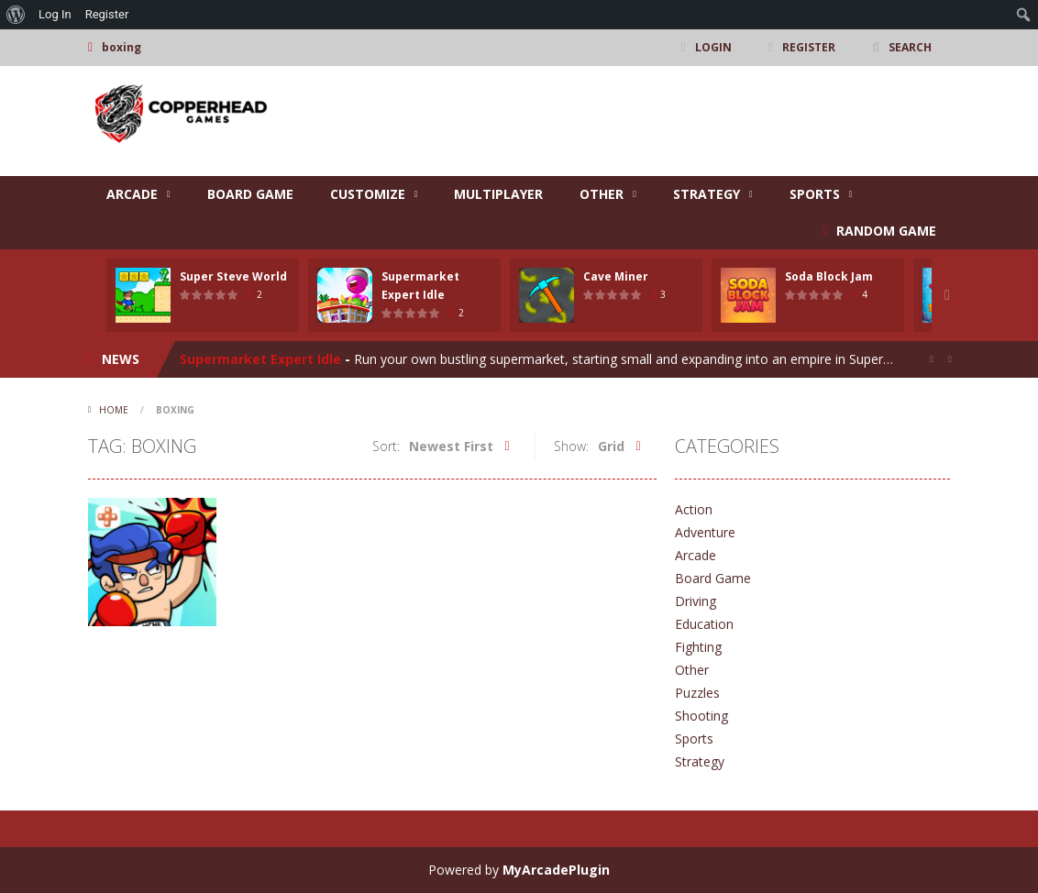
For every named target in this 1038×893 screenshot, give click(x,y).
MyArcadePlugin (556, 869)
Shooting (701, 715)
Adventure (705, 532)
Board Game (250, 194)
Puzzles (697, 692)
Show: (571, 446)
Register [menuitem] (107, 14)
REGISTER (808, 47)
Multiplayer (498, 194)
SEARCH (910, 47)
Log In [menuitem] (55, 14)
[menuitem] (16, 14)
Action (693, 509)
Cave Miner (615, 276)
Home (113, 409)
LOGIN (713, 47)
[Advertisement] (616, 121)
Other (602, 194)
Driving (695, 601)
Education (704, 624)
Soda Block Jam (829, 276)
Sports (815, 194)
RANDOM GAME (884, 230)
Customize (367, 194)
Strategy (706, 194)
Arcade (132, 194)
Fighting (698, 647)
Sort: (386, 446)
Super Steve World (233, 276)
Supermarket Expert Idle (260, 359)
